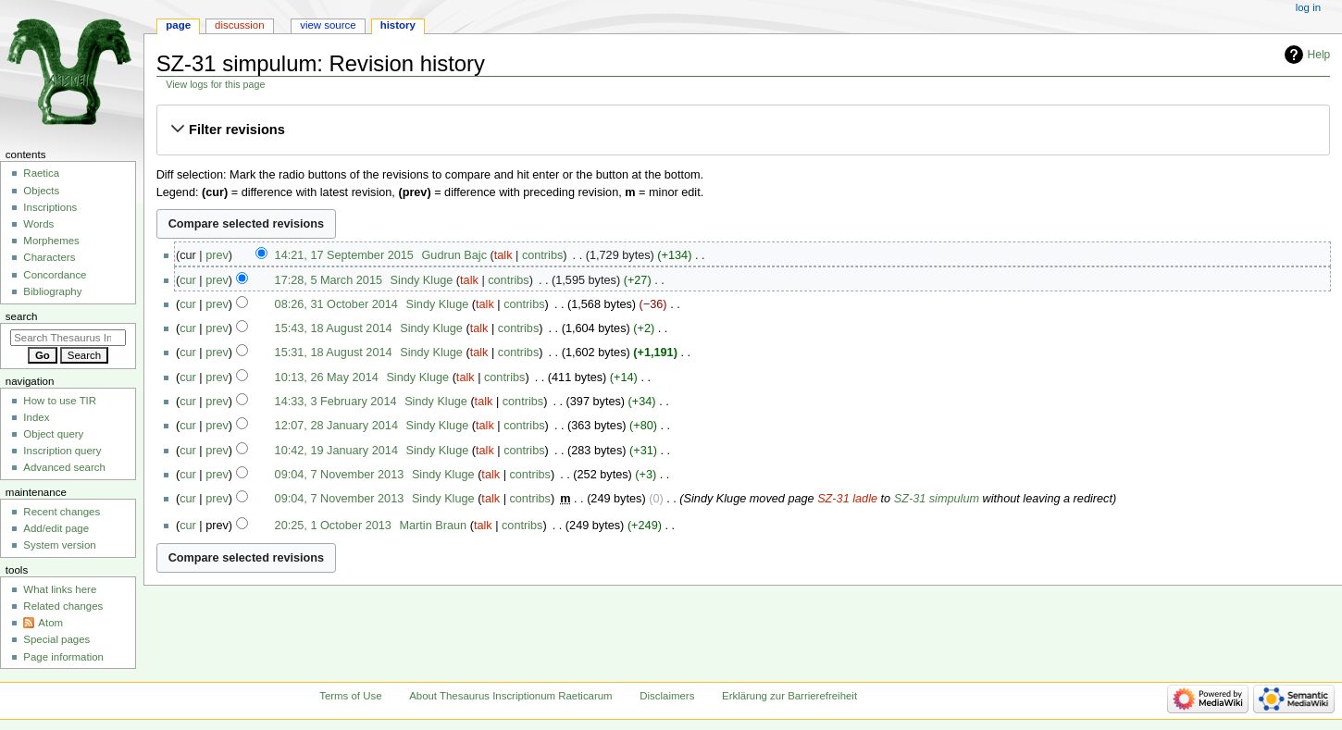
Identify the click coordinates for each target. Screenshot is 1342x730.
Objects (41, 190)
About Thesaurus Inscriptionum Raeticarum (510, 695)
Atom (50, 622)
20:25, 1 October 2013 (333, 525)
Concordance (54, 274)
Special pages (56, 639)
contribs (542, 255)
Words (38, 223)
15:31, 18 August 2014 (333, 352)
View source (327, 25)
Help (1319, 54)
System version (59, 545)
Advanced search (64, 467)
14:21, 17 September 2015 (344, 255)
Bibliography (52, 291)
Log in (1308, 7)
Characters (49, 257)
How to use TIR (59, 400)
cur (188, 280)
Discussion (239, 25)
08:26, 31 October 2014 (336, 304)
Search (22, 316)
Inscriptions (50, 207)
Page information (63, 656)
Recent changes (61, 511)
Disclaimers (667, 695)
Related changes (63, 606)
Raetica (41, 173)
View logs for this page (215, 84)
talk (503, 255)
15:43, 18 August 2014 (333, 328)
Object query (53, 433)
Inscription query (62, 450)
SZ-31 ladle (847, 498)
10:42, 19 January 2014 (336, 450)
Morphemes (51, 240)
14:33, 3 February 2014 (336, 401)
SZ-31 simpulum (936, 498)
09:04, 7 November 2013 (339, 474)
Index (36, 417)
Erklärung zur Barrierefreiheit (789, 695)
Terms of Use (350, 695)
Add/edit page (56, 528)
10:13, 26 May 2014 (327, 377)
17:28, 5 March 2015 (328, 280)
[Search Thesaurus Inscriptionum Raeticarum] (68, 337)
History (398, 25)
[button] (742, 129)
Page (178, 25)
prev (217, 255)
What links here (59, 589)
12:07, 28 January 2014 (336, 425)
